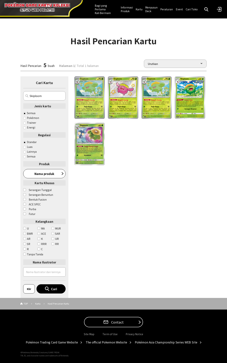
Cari (54, 289)
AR (28, 239)
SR (28, 244)
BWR (30, 233)
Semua (31, 113)
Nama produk (44, 173)
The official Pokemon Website (106, 342)
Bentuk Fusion (38, 199)
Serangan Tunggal (40, 190)
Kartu (139, 9)
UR (57, 239)
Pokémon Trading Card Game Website (52, 342)
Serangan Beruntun (41, 195)
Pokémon (33, 118)
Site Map (89, 334)
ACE (43, 233)
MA (43, 228)
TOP (26, 303)
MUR (58, 228)
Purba (32, 209)
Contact (117, 322)
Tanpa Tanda (35, 254)
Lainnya (32, 151)
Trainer (31, 122)
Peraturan (166, 9)
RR (57, 244)
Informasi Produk (127, 9)
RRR (44, 244)
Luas (30, 147)
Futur (32, 214)
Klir (29, 289)
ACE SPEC (35, 204)
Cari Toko (192, 9)
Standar (32, 142)
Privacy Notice (134, 334)
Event (179, 9)
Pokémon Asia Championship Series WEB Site (166, 342)
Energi (31, 127)
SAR (57, 233)
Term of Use (110, 334)
